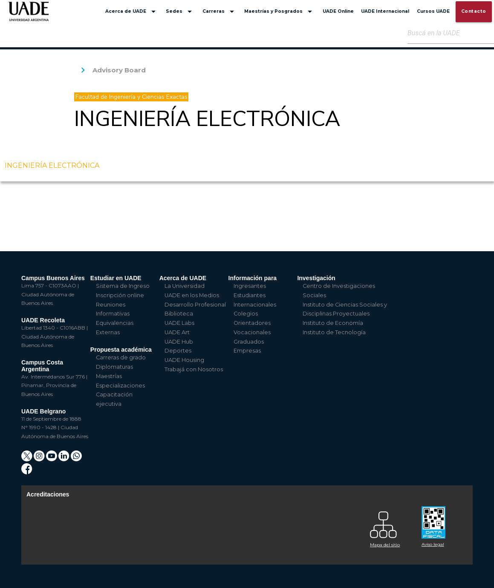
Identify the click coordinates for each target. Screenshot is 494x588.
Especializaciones (120, 385)
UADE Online (338, 11)
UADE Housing (184, 360)
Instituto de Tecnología (334, 332)
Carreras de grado (121, 357)
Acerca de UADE (132, 11)
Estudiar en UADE (116, 278)
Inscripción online (120, 295)
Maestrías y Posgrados (279, 11)
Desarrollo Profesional (195, 304)
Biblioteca (179, 313)
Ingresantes (250, 286)
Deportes (178, 350)
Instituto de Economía (333, 323)
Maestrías (109, 376)
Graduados (249, 341)
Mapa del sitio (385, 545)
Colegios (246, 313)
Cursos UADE (433, 11)
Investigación (316, 278)
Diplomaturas (114, 367)
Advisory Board (119, 70)
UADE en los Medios (192, 295)
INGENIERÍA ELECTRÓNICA (52, 165)
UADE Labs (179, 323)
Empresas (247, 350)
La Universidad (185, 286)
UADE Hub (179, 341)
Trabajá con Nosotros (194, 369)
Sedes (180, 11)
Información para (252, 278)
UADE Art (177, 332)
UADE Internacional (385, 11)
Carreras (219, 11)
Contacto (473, 11)
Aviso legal (433, 544)
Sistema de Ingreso (123, 286)
